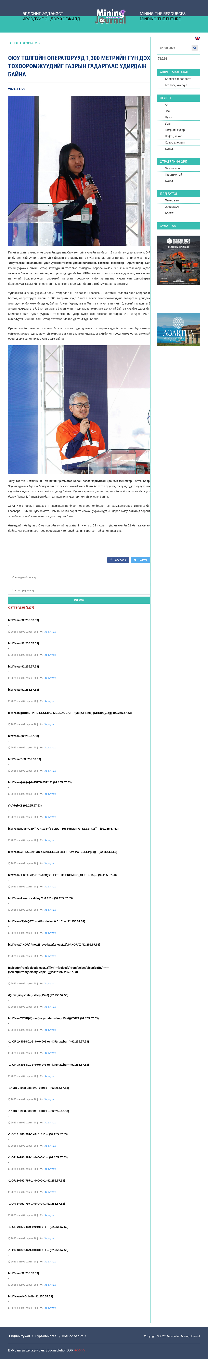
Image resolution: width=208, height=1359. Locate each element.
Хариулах (50, 631)
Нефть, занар (173, 136)
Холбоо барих (72, 1336)
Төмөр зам (172, 200)
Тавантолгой (173, 174)
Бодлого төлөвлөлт (178, 78)
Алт (167, 104)
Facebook (118, 560)
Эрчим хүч (172, 206)
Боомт (169, 213)
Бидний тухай (19, 1336)
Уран (168, 123)
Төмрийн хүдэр (175, 130)
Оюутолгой (172, 168)
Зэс (167, 111)
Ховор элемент (175, 142)
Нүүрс (169, 117)
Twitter (140, 560)
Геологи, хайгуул (176, 85)
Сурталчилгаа (45, 1336)
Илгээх (79, 600)
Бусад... (170, 148)
